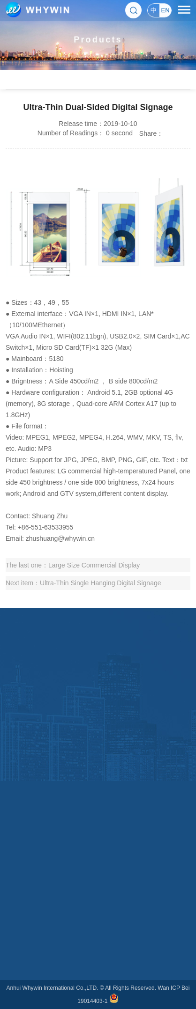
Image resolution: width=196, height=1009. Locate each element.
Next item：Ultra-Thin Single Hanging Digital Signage (83, 583)
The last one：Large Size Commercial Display (73, 565)
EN (165, 9)
